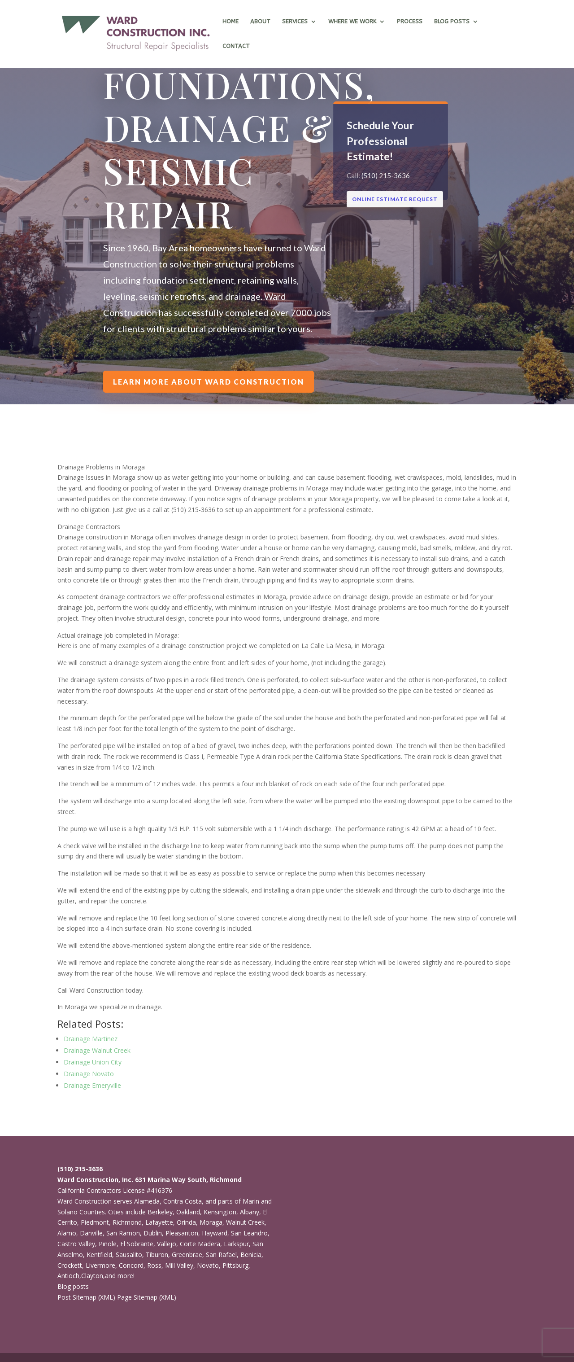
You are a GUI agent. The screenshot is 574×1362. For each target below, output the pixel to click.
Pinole (108, 1243)
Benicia (250, 1254)
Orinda (186, 1222)
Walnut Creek (245, 1222)
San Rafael (221, 1254)
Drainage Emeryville (92, 1085)
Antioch (68, 1275)
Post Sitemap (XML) (86, 1297)
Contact (236, 46)
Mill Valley (179, 1265)
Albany (249, 1212)
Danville (91, 1233)
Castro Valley (76, 1243)
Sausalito (129, 1254)
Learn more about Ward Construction (208, 381)
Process (409, 21)
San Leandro (249, 1233)
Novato (208, 1265)
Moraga (211, 1222)
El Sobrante (136, 1243)
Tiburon (157, 1254)
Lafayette (159, 1222)
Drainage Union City (93, 1062)
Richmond (127, 1222)
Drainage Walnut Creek (97, 1050)
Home (230, 21)
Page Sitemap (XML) (146, 1297)
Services (295, 21)
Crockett (69, 1265)
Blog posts (73, 1286)
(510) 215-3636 (385, 175)
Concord (131, 1265)
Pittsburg (235, 1265)
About (260, 21)
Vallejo (166, 1243)
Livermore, (101, 1265)
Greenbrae (187, 1254)
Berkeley (160, 1212)
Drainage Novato (89, 1073)
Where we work (352, 21)
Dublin (153, 1233)
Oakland (188, 1212)
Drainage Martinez (90, 1038)
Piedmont (95, 1222)
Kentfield (99, 1254)
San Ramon (123, 1233)
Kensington (220, 1212)
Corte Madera (200, 1243)
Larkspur (236, 1243)
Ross (154, 1265)
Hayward (214, 1233)
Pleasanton (181, 1233)
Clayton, (93, 1275)
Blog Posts (452, 21)
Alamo (66, 1233)
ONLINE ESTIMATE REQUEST (395, 199)
